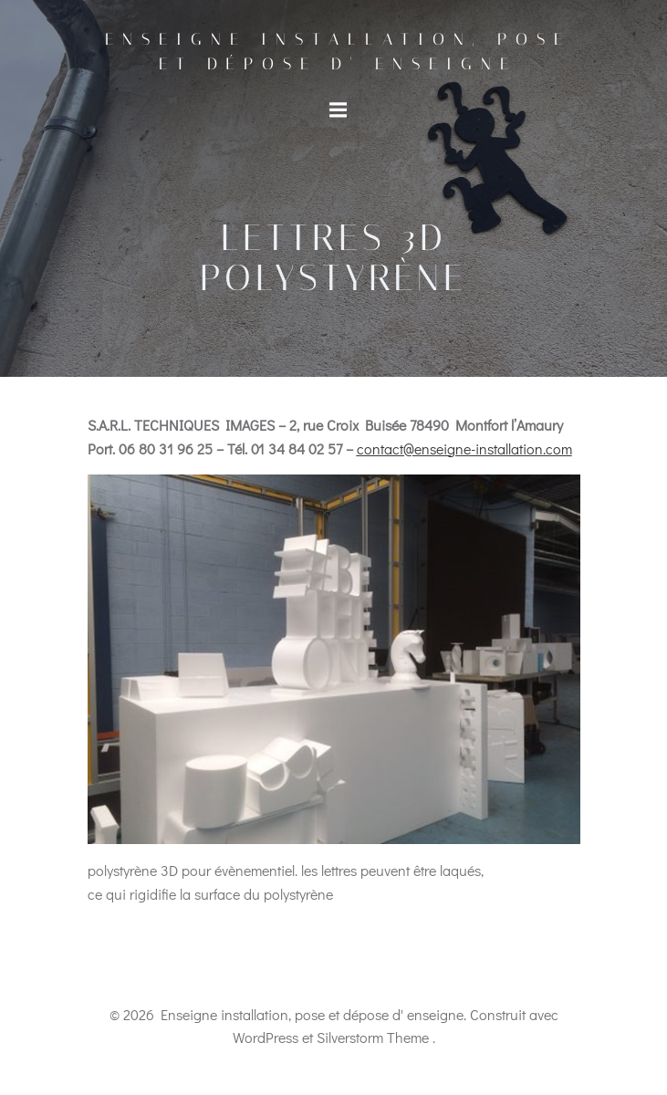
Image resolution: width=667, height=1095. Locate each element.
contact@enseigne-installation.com (464, 448)
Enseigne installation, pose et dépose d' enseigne (338, 51)
